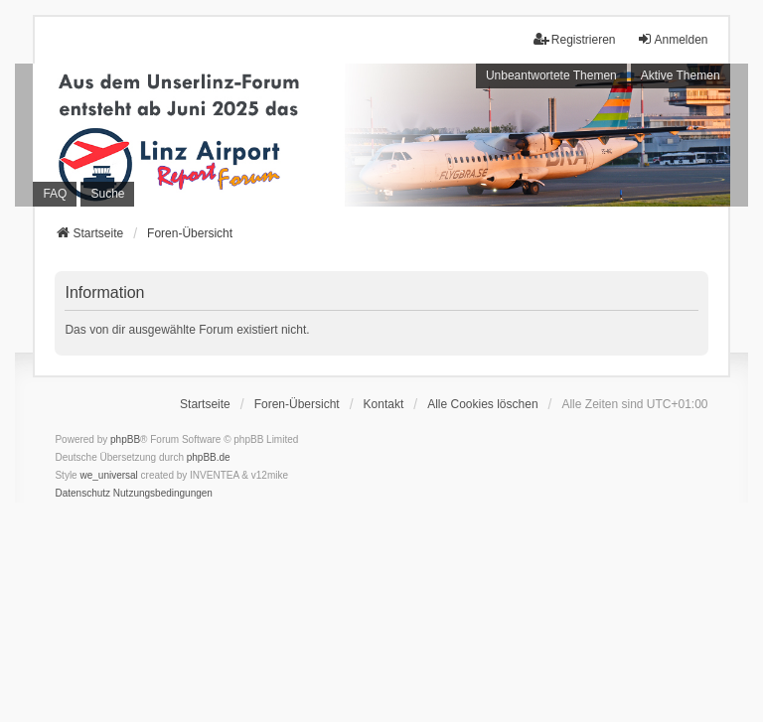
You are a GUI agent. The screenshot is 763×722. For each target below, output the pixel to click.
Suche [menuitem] (107, 194)
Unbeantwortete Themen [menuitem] (551, 75)
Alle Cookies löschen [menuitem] (482, 404)
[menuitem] (82, 494)
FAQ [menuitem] (55, 194)
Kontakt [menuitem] (384, 404)
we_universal (108, 475)
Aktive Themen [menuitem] (680, 75)
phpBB (125, 439)
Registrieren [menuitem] (575, 39)
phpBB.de (208, 457)
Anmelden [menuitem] (672, 39)
